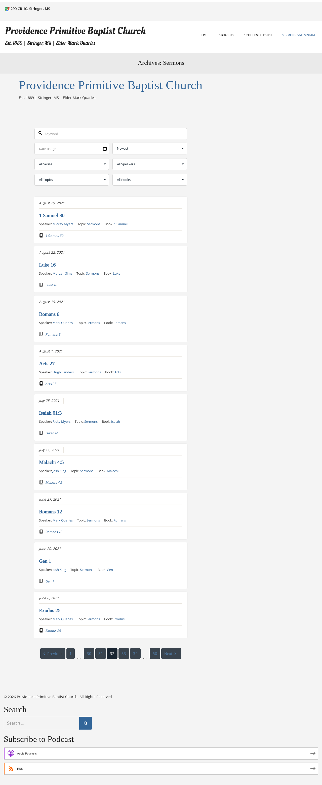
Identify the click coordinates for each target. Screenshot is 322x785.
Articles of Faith (258, 35)
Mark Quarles (63, 322)
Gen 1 (45, 561)
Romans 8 (49, 314)
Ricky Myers (61, 421)
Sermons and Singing (299, 35)
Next (171, 653)
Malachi (112, 470)
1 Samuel (121, 223)
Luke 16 (47, 265)
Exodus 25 (49, 610)
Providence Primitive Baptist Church (75, 31)
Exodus (119, 618)
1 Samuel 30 (51, 215)
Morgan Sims (62, 273)
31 (100, 653)
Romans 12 (50, 511)
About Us (226, 35)
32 (112, 653)
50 (155, 653)
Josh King (59, 470)
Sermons (93, 223)
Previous (52, 653)
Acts (117, 372)
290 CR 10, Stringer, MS (30, 8)
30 (89, 653)
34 (135, 653)
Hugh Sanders (63, 372)
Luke (116, 273)
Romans (119, 322)
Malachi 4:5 (51, 462)
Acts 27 (47, 363)
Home (203, 35)
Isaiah (115, 421)
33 (124, 653)
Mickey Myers (63, 223)
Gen (110, 569)
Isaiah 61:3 (50, 413)
